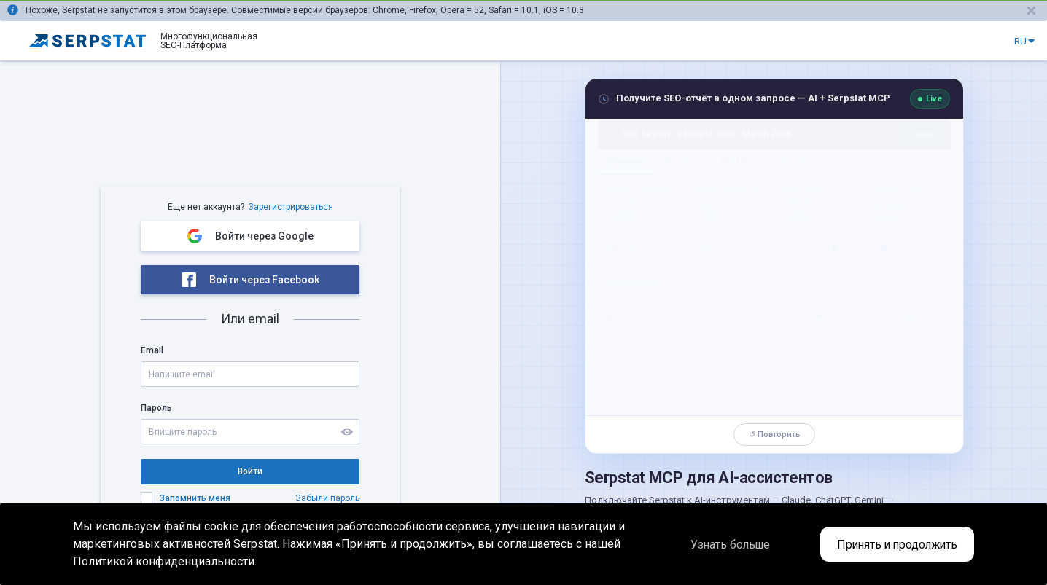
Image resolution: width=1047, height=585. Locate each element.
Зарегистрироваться (290, 207)
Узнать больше (721, 544)
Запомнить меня (195, 498)
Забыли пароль (327, 498)
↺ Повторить (774, 434)
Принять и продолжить (894, 544)
